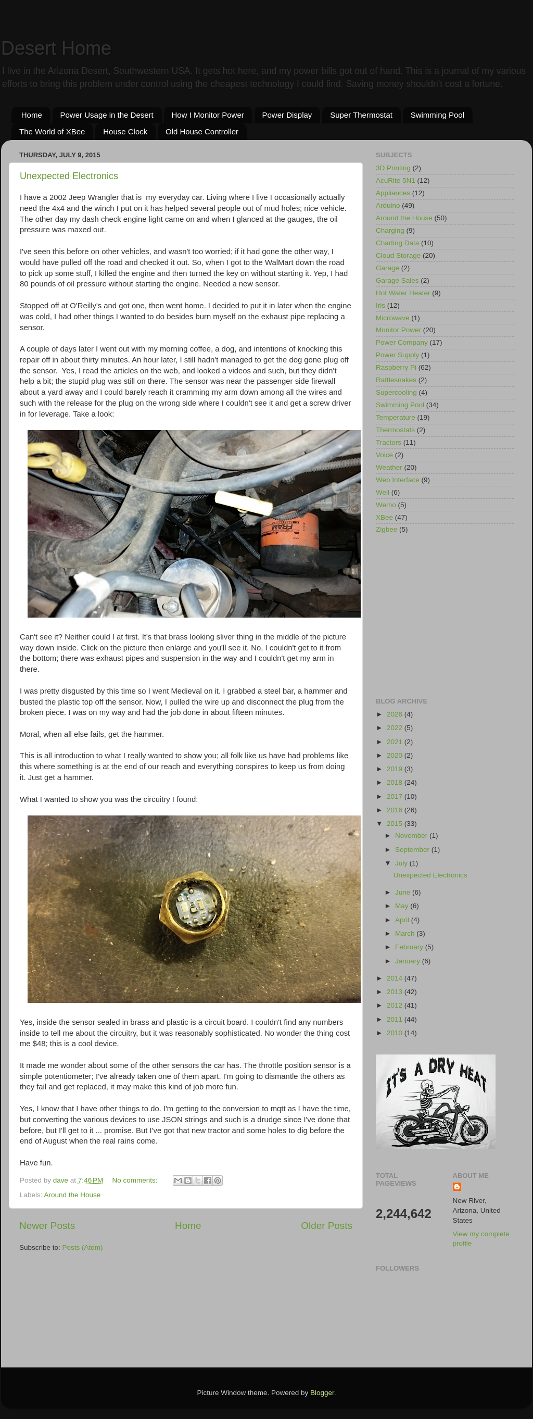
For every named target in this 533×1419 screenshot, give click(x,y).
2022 (395, 728)
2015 (395, 823)
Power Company (402, 342)
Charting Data (397, 243)
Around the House (72, 1195)
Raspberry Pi (396, 367)
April (403, 920)
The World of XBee (52, 131)
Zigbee (386, 529)
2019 (395, 769)
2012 (395, 1005)
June (403, 892)
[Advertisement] (445, 616)
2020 (395, 755)
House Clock (125, 131)
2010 (395, 1033)
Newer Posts (47, 1225)
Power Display (287, 114)
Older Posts (326, 1225)
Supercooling (396, 392)
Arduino (388, 205)
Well (382, 492)
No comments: (136, 1180)
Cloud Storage (398, 255)
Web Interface (398, 480)
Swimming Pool (437, 114)
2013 (395, 992)
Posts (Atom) (82, 1247)
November (412, 835)
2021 (395, 742)
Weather (389, 467)
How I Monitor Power (208, 114)
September (413, 849)
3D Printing (393, 168)
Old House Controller (202, 131)
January (408, 961)
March (405, 933)
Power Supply (397, 355)
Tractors (388, 442)
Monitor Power (398, 330)
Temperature (395, 417)
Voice (384, 455)
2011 (395, 1019)
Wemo (386, 505)
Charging (390, 230)
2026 (395, 714)
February (410, 947)
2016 (395, 810)
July (402, 863)
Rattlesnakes (396, 380)
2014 (395, 978)
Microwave (393, 318)
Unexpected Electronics (69, 176)
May (402, 906)
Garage (387, 268)
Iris (380, 305)
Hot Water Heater (403, 293)
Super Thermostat (361, 114)
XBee (384, 517)
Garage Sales (397, 280)
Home (31, 114)
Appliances (393, 193)
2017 (395, 796)
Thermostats (395, 430)
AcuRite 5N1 (395, 180)
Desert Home (56, 48)
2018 (395, 782)
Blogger (322, 1393)
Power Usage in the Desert (107, 114)
